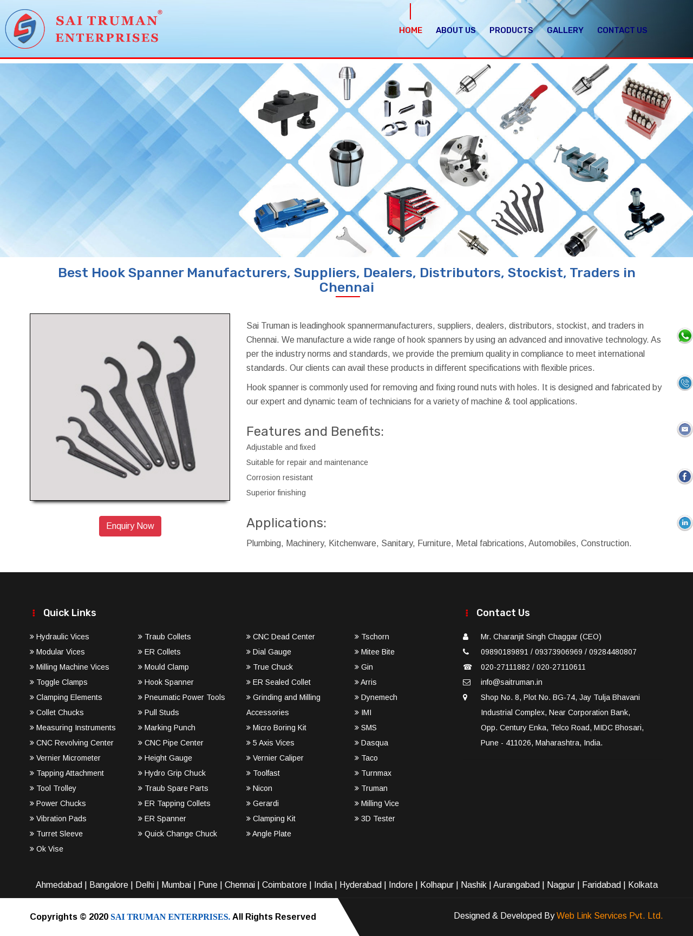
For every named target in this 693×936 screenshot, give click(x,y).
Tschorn (372, 636)
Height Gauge (165, 758)
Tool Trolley (53, 788)
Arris (366, 682)
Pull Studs (158, 712)
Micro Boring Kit (276, 727)
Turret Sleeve (56, 833)
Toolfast (263, 773)
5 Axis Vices (270, 742)
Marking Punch (166, 727)
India (323, 884)
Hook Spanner (166, 682)
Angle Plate (268, 833)
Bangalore (108, 884)
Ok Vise (46, 849)
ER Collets (159, 651)
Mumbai (176, 884)
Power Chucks (58, 803)
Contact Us (622, 30)
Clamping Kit (271, 818)
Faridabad (601, 884)
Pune (208, 884)
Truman (371, 788)
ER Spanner (162, 818)
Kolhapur (437, 884)
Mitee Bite (375, 651)
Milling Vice (377, 803)
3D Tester (375, 818)
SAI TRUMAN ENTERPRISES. (170, 916)
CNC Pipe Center (171, 742)
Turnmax (373, 773)
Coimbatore (284, 884)
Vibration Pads (58, 818)
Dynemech (376, 697)
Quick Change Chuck (177, 833)
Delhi (144, 884)
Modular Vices (57, 651)
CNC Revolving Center (72, 742)
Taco (366, 758)
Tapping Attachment (67, 773)
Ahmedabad (59, 884)
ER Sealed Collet (278, 682)
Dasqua (371, 742)
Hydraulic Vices (59, 636)
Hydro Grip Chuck (172, 773)
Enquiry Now (130, 526)
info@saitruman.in (511, 682)
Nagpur (561, 884)
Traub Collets (164, 636)
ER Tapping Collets (174, 803)
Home (410, 30)
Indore (401, 884)
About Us (456, 30)
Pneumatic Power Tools (181, 697)
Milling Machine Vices (69, 667)
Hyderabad (360, 884)
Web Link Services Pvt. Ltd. (610, 915)
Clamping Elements (66, 697)
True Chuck (269, 667)
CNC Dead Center (280, 636)
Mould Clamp (163, 667)
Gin (364, 667)
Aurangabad (516, 884)
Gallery (565, 30)
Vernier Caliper (275, 758)
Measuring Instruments (73, 727)
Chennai (240, 884)
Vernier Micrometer (65, 758)
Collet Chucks (57, 712)
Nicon (259, 788)
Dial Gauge (268, 651)
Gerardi (262, 803)
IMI (363, 712)
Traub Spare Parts (173, 788)
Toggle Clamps (59, 682)
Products (511, 30)
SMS (366, 727)
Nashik (474, 884)
